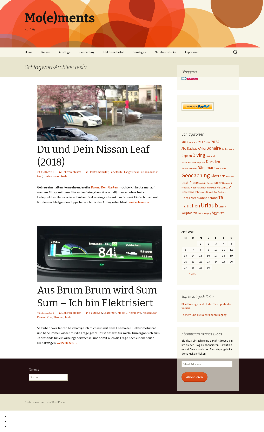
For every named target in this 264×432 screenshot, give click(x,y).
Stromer (58, 317)
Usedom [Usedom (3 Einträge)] (222, 206)
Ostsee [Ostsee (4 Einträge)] (185, 191)
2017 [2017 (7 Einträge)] (201, 142)
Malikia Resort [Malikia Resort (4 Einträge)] (206, 183)
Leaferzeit (110, 313)
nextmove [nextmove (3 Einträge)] (211, 187)
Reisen (45, 52)
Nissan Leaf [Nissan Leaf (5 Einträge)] (224, 187)
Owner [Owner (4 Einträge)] (193, 191)
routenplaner (52, 176)
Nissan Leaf (150, 313)
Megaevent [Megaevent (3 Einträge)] (227, 183)
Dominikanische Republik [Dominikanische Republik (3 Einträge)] (193, 162)
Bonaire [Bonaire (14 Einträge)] (213, 148)
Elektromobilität (113, 52)
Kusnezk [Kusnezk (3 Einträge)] (230, 176)
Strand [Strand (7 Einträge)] (213, 198)
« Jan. (192, 273)
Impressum (192, 52)
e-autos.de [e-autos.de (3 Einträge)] (221, 168)
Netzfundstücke (165, 52)
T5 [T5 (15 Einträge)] (220, 197)
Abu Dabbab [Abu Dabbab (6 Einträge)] (189, 148)
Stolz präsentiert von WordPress (45, 402)
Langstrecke (132, 172)
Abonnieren (194, 377)
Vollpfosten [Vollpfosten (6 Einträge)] (189, 213)
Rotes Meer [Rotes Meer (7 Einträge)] (190, 198)
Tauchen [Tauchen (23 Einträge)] (191, 205)
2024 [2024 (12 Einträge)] (215, 141)
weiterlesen (139, 202)
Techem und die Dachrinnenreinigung (204, 315)
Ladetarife (116, 172)
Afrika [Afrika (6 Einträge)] (202, 148)
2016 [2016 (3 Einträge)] (195, 142)
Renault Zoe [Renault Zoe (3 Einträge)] (211, 192)
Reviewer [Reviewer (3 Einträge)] (222, 192)
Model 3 (122, 313)
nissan (145, 172)
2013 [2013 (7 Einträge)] (185, 142)
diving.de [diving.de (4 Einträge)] (211, 155)
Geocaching (86, 52)
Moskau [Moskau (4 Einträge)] (186, 187)
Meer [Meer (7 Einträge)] (218, 183)
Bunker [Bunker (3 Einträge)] (225, 149)
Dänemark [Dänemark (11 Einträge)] (207, 167)
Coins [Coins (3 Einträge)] (231, 149)
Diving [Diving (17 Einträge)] (198, 155)
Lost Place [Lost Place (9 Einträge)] (190, 182)
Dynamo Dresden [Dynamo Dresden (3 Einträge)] (189, 168)
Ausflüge (65, 52)
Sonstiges (139, 52)
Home (28, 52)
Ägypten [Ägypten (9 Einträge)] (218, 212)
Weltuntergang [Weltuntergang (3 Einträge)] (204, 213)
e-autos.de (95, 313)
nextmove (135, 313)
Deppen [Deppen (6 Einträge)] (187, 156)
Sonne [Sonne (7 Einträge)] (202, 198)
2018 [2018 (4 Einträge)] (207, 142)
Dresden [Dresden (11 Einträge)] (213, 161)
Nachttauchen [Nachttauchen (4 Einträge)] (198, 187)
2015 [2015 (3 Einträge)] (191, 142)
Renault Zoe (44, 317)
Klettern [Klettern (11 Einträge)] (218, 175)
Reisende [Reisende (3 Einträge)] (201, 192)
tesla (64, 176)
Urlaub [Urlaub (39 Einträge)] (209, 205)
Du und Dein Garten (104, 187)
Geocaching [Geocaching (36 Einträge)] (196, 175)
